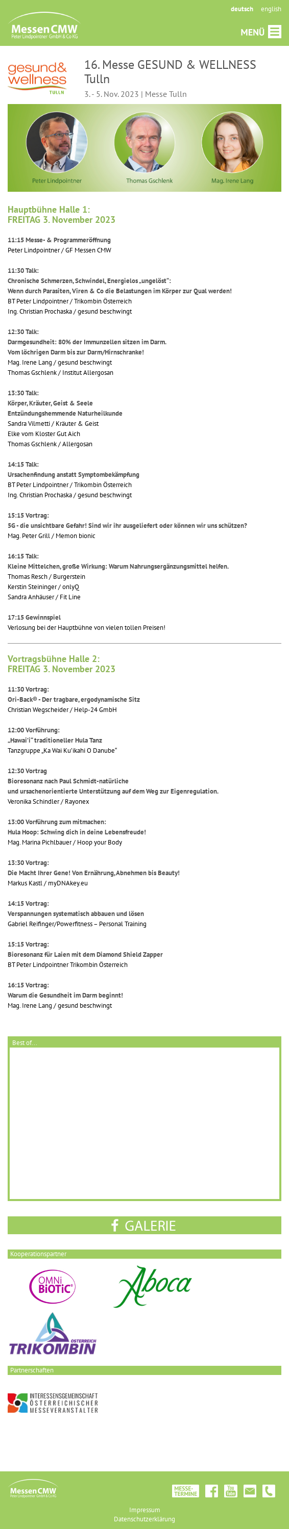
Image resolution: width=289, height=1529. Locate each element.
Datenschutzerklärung (144, 1519)
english (271, 9)
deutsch (242, 9)
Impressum (144, 1510)
